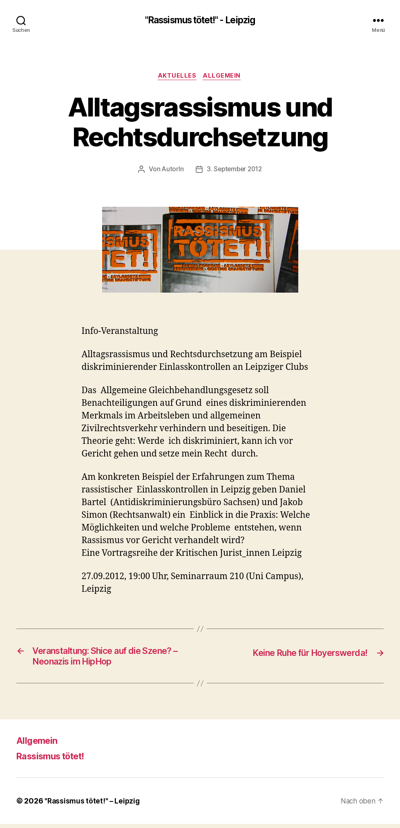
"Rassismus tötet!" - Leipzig (200, 20)
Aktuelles (176, 77)
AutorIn (171, 171)
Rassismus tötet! (55, 760)
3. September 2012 (235, 171)
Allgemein (223, 77)
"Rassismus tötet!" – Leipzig (93, 805)
